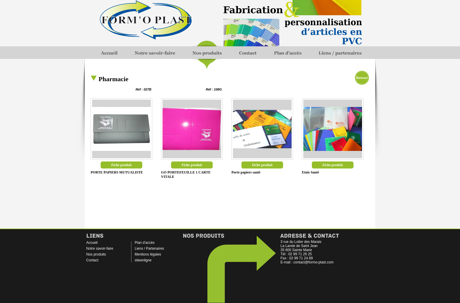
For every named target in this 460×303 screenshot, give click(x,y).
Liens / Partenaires (149, 248)
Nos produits (96, 254)
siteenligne (143, 260)
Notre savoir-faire (99, 248)
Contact (92, 260)
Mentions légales (148, 254)
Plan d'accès (145, 243)
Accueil (92, 243)
